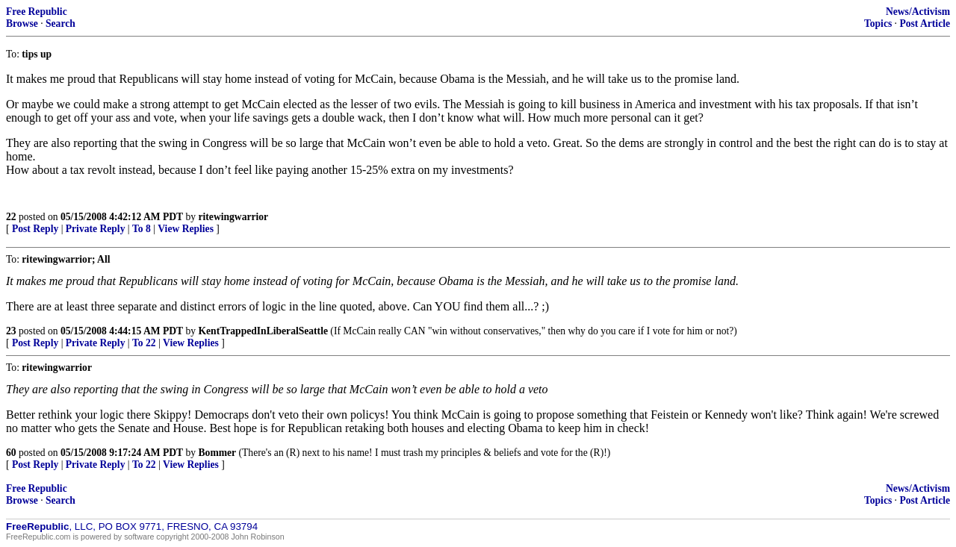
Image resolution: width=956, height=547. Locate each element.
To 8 (141, 228)
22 (11, 216)
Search (60, 23)
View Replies (186, 228)
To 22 (144, 342)
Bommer (218, 452)
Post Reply (35, 228)
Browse (22, 23)
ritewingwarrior (234, 216)
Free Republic (36, 11)
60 (11, 452)
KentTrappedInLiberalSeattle (263, 331)
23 (11, 331)
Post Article (924, 23)
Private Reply (95, 228)
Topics (878, 23)
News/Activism (918, 11)
